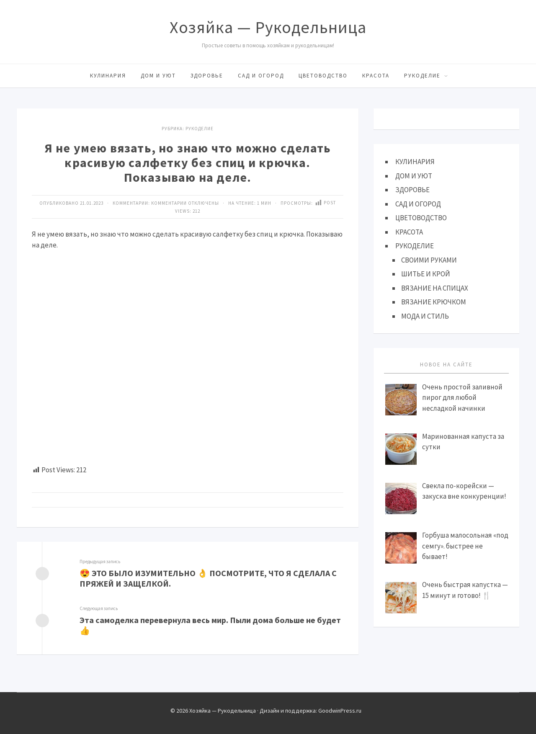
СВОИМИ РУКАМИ (429, 260)
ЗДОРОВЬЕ (207, 75)
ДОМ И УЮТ (158, 75)
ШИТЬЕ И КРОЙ (425, 273)
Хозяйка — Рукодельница (268, 27)
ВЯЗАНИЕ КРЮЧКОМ (433, 301)
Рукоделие (200, 128)
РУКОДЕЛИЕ (422, 75)
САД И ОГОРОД (261, 75)
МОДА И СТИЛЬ (425, 316)
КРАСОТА (375, 75)
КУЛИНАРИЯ (108, 75)
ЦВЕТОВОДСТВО (323, 75)
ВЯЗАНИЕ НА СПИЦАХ (434, 288)
